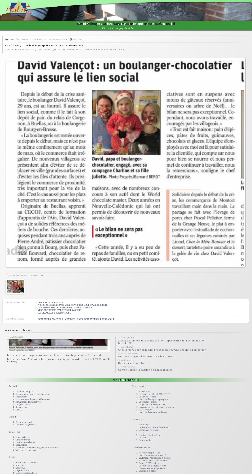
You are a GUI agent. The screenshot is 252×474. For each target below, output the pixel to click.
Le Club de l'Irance (147, 397)
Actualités (19, 465)
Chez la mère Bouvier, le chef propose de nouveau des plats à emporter (162, 349)
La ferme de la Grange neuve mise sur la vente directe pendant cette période (54, 355)
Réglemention (21, 407)
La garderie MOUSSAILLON (152, 404)
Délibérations (21, 397)
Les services (137, 419)
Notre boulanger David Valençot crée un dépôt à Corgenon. (72, 305)
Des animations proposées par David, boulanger (65, 307)
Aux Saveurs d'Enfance (50, 302)
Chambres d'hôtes (147, 471)
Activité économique (19, 39)
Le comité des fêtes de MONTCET (154, 394)
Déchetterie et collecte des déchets (154, 427)
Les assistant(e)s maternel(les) (152, 455)
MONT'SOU (144, 391)
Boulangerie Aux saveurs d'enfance (50, 39)
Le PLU (18, 410)
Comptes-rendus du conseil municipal (32, 394)
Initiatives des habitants (26, 450)
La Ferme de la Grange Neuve (152, 466)
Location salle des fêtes (149, 435)
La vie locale (14, 432)
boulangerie (91, 319)
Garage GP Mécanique (149, 463)
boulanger (44, 319)
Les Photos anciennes (25, 442)
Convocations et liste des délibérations (32, 399)
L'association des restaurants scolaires (156, 407)
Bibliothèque (144, 424)
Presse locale (144, 437)
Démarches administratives (27, 402)
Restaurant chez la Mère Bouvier (153, 460)
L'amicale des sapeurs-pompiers (153, 399)
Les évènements (22, 440)
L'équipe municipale (24, 391)
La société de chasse (148, 402)
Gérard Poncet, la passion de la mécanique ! (145, 369)
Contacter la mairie (24, 422)
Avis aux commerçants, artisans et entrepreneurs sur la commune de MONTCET (161, 342)
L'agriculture (21, 445)
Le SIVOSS (20, 468)
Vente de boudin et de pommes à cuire (59, 310)
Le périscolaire (22, 470)
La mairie (13, 386)
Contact (12, 417)
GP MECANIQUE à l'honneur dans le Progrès (145, 356)
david (80, 319)
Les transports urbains (149, 430)
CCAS (141, 432)
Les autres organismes (25, 424)
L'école (12, 457)
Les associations (22, 437)
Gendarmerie (145, 440)
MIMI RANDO (145, 410)
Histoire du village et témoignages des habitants (37, 447)
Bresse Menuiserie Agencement (153, 468)
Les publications (22, 404)
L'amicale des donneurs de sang (153, 412)
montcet (70, 319)
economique (107, 319)
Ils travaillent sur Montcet (54, 313)
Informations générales (26, 462)
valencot (57, 319)
